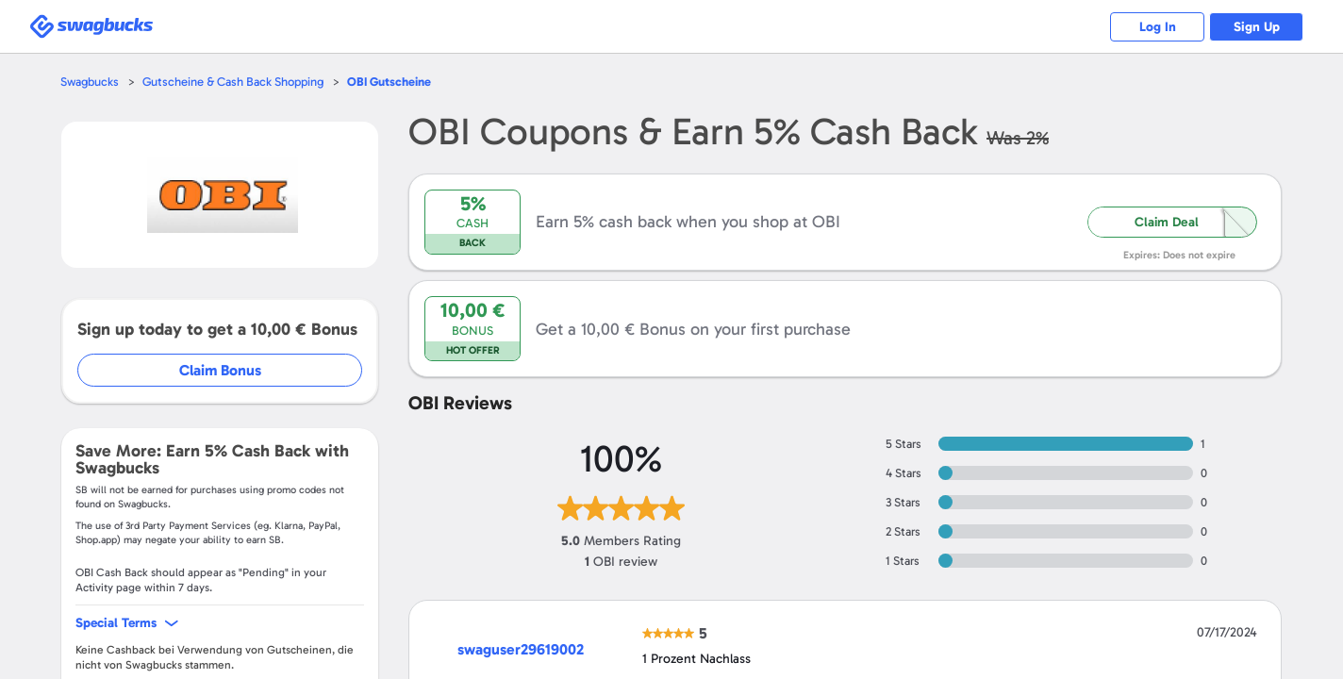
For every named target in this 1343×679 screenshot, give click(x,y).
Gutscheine (389, 82)
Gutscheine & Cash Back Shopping (232, 82)
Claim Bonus (220, 370)
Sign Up (1257, 27)
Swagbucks (89, 82)
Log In (1157, 27)
